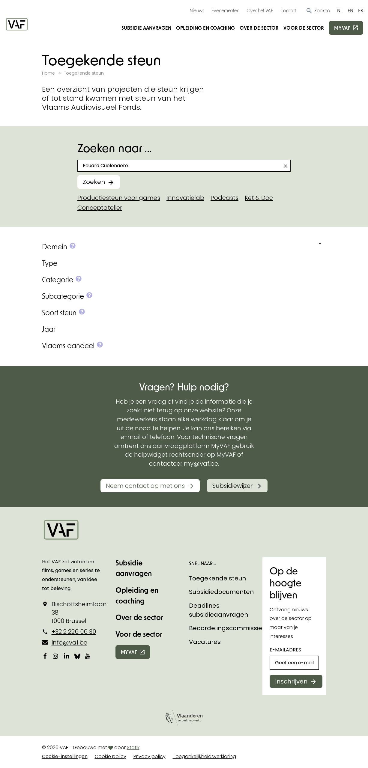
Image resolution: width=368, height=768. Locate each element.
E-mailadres (285, 649)
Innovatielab (185, 198)
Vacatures (205, 642)
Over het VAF (260, 10)
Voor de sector (303, 28)
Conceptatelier (99, 207)
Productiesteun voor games (118, 198)
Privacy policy (149, 756)
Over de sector (259, 28)
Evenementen (225, 10)
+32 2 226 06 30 (74, 631)
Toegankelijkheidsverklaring (204, 756)
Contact (288, 10)
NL (340, 10)
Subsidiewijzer (232, 486)
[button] (318, 10)
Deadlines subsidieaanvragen (218, 610)
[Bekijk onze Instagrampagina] (56, 655)
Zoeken (94, 182)
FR (360, 10)
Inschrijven (291, 681)
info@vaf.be (69, 642)
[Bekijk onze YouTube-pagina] (88, 655)
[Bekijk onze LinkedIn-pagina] (67, 655)
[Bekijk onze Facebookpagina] (45, 655)
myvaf (342, 28)
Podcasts (224, 198)
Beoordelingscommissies (227, 628)
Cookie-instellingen (65, 756)
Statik (133, 747)
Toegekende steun (217, 578)
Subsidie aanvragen (146, 28)
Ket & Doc (259, 198)
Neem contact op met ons (145, 486)
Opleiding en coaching (205, 28)
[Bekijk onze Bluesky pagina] (77, 655)
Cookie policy (110, 756)
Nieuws (197, 10)
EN (350, 10)
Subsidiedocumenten (221, 592)
